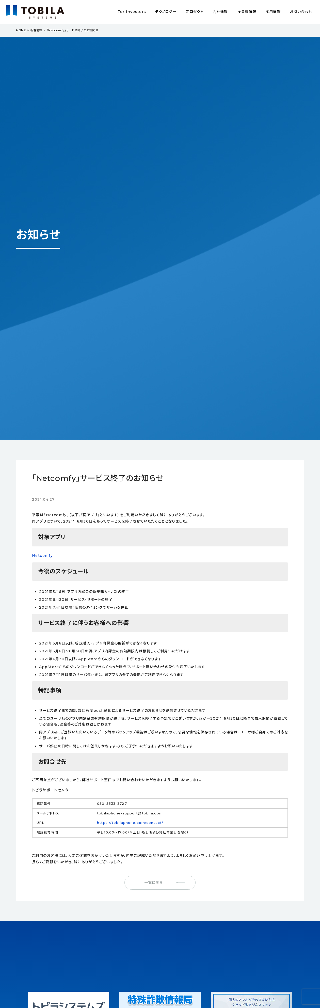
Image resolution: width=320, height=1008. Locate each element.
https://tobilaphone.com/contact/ (130, 823)
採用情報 (273, 11)
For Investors (132, 11)
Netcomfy (42, 555)
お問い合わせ (301, 11)
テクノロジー (166, 11)
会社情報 (220, 11)
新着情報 (36, 30)
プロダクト (194, 11)
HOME (21, 30)
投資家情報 (247, 11)
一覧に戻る (153, 882)
